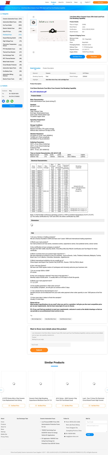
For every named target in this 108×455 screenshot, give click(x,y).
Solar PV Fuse (12, 31)
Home (2, 422)
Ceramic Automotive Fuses (12, 19)
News (2, 429)
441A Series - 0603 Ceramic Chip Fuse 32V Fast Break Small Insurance (66, 400)
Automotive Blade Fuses (12, 22)
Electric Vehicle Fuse (12, 28)
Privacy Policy (4, 436)
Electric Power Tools (12, 79)
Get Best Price (77, 56)
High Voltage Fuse (12, 41)
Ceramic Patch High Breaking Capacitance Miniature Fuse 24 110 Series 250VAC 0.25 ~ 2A (40, 400)
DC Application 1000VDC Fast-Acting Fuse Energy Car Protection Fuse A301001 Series (50, 441)
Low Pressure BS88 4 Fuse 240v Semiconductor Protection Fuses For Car (51, 424)
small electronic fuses (65, 319)
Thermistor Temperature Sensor (12, 45)
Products (3, 424)
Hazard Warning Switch (12, 38)
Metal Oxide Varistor (12, 62)
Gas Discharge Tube (12, 55)
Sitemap (3, 432)
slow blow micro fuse (50, 319)
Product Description (48, 68)
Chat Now (100, 2)
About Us (3, 427)
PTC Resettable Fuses (12, 49)
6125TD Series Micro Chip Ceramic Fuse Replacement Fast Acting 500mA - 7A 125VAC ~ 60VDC (13, 400)
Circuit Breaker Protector (12, 65)
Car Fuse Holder (12, 25)
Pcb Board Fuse (12, 35)
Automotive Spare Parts (12, 68)
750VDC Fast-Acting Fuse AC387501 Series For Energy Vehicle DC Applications (49, 432)
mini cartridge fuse (36, 319)
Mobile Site (4, 434)
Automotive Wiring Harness (12, 75)
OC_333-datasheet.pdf (38, 92)
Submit (39, 350)
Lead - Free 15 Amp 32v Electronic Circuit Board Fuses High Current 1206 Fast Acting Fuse (93, 400)
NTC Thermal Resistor (12, 58)
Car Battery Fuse (12, 71)
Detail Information (35, 68)
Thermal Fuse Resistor (12, 52)
